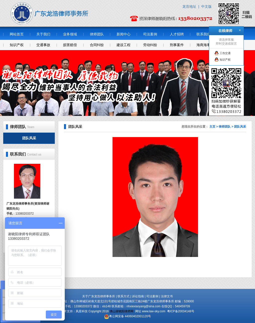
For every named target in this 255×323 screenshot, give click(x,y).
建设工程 (123, 45)
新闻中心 (123, 34)
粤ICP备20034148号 (180, 311)
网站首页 (17, 34)
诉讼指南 (138, 296)
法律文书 (167, 296)
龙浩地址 (189, 6)
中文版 (206, 6)
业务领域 (70, 34)
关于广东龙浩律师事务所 (98, 296)
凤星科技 (82, 311)
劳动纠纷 (150, 45)
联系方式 (123, 296)
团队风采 (29, 138)
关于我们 (43, 34)
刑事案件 (177, 45)
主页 (212, 126)
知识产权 (17, 45)
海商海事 (203, 45)
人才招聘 (177, 34)
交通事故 (43, 45)
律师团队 (97, 34)
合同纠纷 (97, 45)
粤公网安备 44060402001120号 (130, 316)
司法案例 (150, 34)
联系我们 (203, 34)
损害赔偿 (70, 45)
